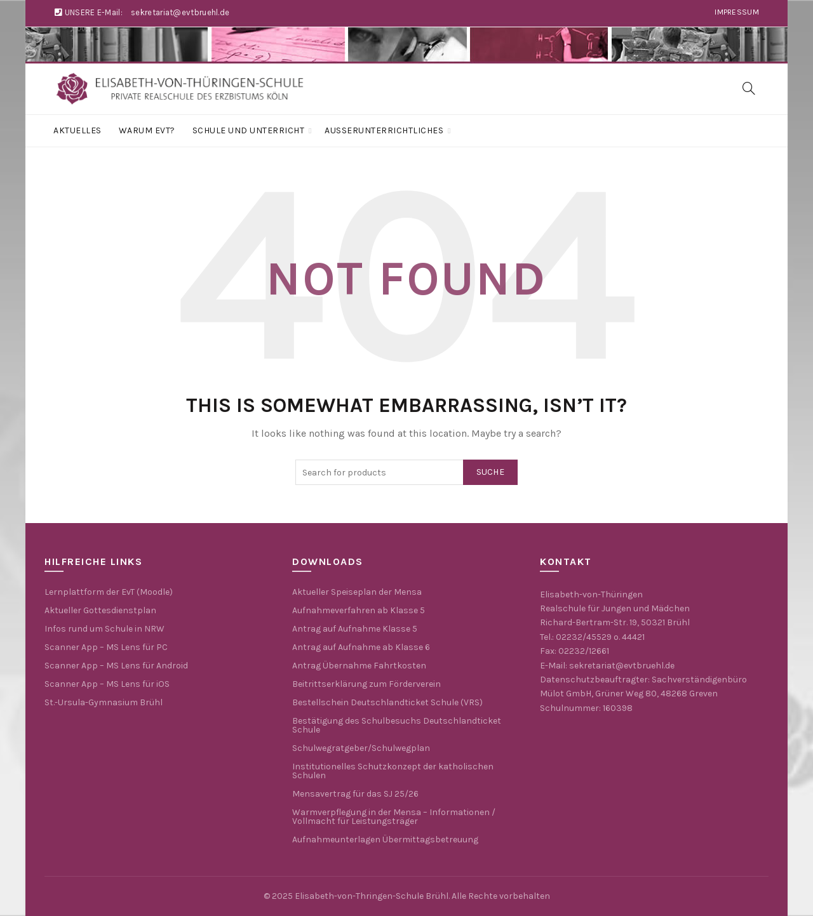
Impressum (737, 12)
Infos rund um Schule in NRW (104, 628)
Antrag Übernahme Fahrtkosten (359, 665)
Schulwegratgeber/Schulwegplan (361, 748)
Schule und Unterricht (248, 130)
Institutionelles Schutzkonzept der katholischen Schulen (393, 771)
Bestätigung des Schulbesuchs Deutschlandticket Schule (396, 725)
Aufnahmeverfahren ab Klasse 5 (358, 610)
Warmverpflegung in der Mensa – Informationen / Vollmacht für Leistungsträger (393, 816)
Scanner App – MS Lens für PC (106, 647)
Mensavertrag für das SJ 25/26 (355, 793)
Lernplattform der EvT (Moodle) (108, 592)
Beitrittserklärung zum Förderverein (366, 684)
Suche (490, 472)
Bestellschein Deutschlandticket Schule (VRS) (387, 702)
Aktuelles (77, 130)
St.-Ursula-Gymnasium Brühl (103, 702)
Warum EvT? (147, 130)
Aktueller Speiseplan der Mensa (357, 592)
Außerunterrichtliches (384, 130)
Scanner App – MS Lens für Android (116, 665)
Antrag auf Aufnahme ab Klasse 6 (361, 647)
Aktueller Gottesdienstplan (100, 610)
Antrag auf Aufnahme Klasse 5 (354, 628)
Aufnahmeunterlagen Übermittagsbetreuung (385, 839)
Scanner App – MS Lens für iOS (107, 684)
